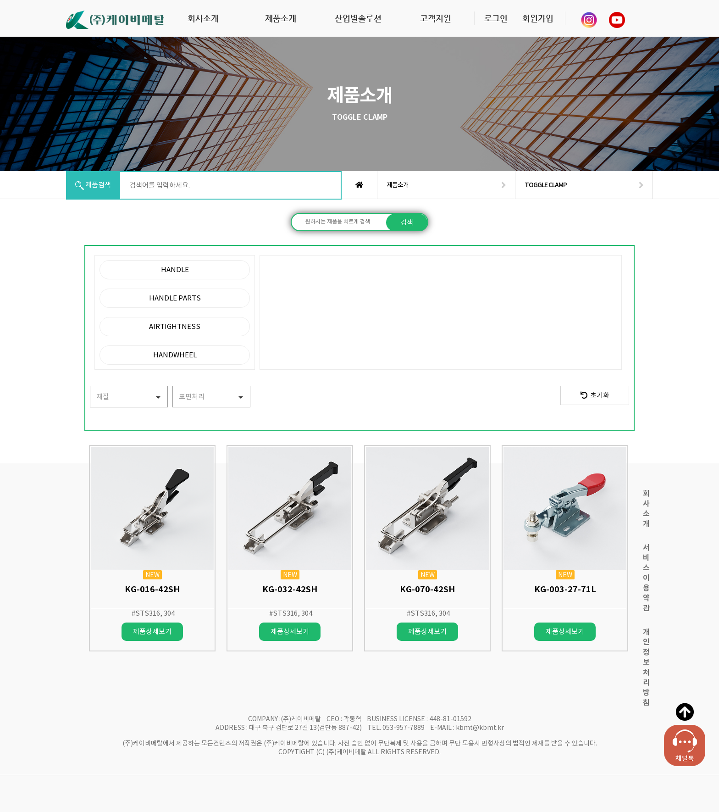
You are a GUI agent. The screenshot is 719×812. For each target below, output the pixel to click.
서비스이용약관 (646, 578)
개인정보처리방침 (646, 667)
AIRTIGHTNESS (174, 326)
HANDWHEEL (175, 354)
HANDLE (175, 269)
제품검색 (93, 185)
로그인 (496, 18)
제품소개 (280, 18)
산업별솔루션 (358, 18)
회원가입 (537, 18)
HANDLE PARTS (175, 298)
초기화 (595, 395)
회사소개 (203, 18)
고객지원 (435, 18)
